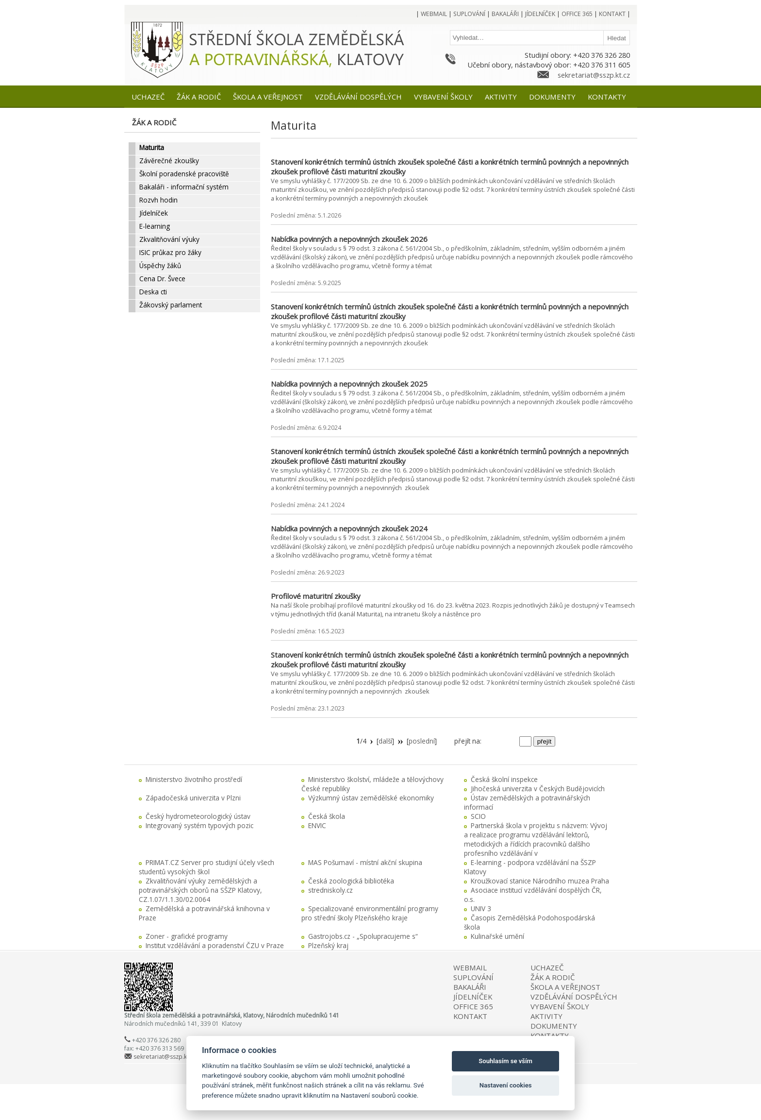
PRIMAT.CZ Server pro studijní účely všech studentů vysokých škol (206, 867)
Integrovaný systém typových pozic (199, 825)
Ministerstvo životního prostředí (194, 779)
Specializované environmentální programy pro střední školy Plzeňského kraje (369, 913)
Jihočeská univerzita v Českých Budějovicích (538, 788)
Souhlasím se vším (505, 1061)
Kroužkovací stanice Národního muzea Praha (540, 880)
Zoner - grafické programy (187, 936)
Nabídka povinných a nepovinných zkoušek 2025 (349, 384)
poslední (422, 741)
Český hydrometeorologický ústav (198, 816)
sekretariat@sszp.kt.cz (594, 75)
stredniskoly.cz (330, 890)
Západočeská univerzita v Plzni (193, 797)
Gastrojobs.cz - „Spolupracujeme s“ (363, 936)
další (385, 741)
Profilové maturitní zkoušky (315, 596)
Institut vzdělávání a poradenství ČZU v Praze (215, 945)
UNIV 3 (481, 908)
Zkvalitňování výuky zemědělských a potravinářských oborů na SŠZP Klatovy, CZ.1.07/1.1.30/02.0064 (200, 890)
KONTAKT (470, 1016)
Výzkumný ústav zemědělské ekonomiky (371, 797)
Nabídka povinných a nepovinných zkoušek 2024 (349, 528)
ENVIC (317, 825)
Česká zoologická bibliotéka (351, 880)
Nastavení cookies (506, 1085)
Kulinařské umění (497, 936)
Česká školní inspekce (504, 779)
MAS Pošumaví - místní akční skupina (365, 862)
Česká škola (326, 816)
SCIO (478, 816)
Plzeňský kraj (328, 945)
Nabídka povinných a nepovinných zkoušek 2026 (349, 239)
